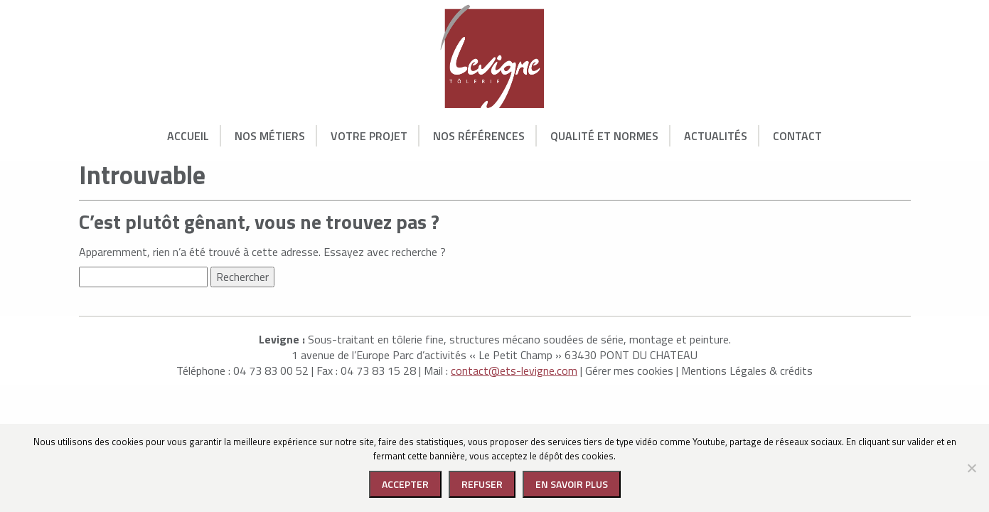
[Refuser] (971, 468)
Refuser (482, 483)
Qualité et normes (604, 135)
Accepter (405, 483)
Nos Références (479, 135)
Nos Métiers (270, 135)
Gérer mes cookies (629, 370)
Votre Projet (369, 135)
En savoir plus (571, 483)
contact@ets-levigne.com (514, 370)
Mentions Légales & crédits (747, 370)
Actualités (715, 135)
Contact (797, 135)
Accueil (188, 135)
